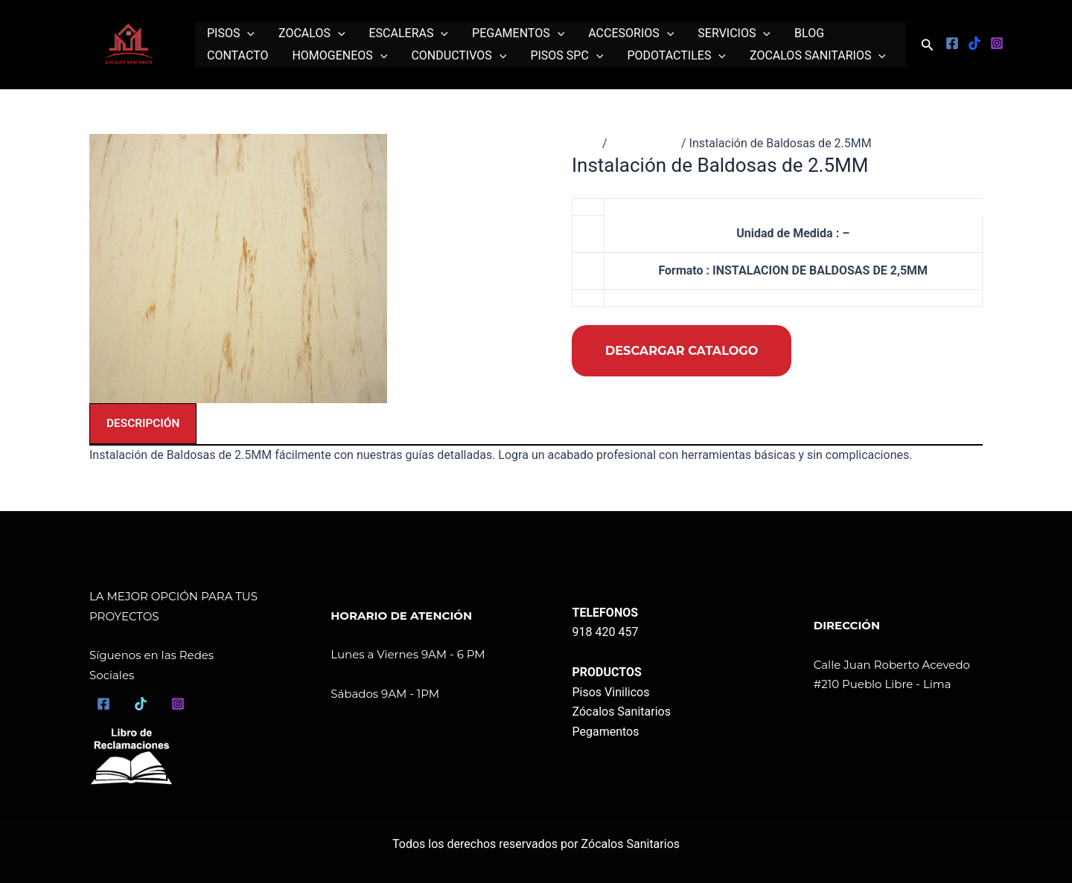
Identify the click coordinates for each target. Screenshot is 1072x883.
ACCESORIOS (631, 33)
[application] (247, 33)
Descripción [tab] (144, 424)
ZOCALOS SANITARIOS (818, 56)
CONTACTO (237, 55)
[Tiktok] (974, 43)
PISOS (231, 33)
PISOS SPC (566, 56)
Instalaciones (646, 143)
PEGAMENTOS (518, 33)
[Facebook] (952, 43)
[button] (927, 45)
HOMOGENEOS (339, 56)
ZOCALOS (311, 33)
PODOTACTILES (676, 56)
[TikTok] (141, 704)
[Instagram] (997, 43)
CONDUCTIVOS (458, 56)
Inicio (586, 143)
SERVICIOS (734, 33)
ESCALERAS (409, 33)
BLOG (809, 33)
